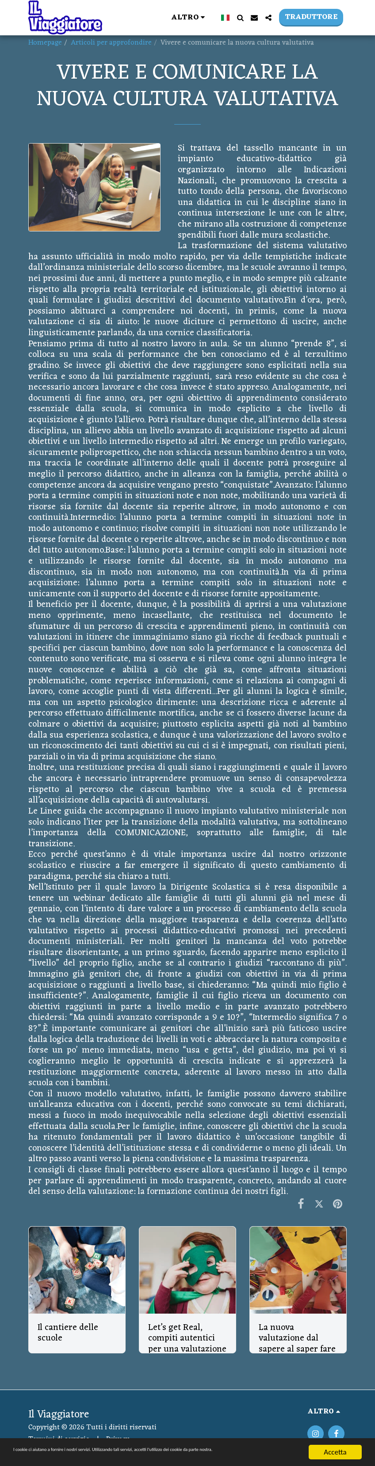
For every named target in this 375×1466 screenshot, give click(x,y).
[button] (240, 17)
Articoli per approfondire (111, 43)
